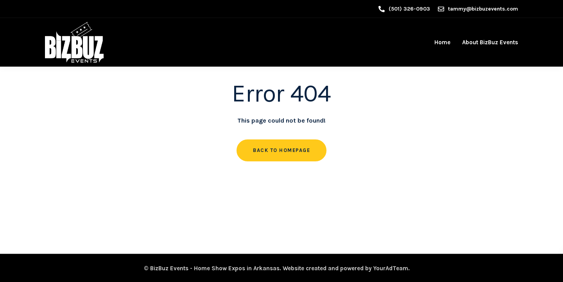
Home (442, 42)
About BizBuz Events (490, 42)
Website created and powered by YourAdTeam (345, 268)
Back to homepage (281, 150)
